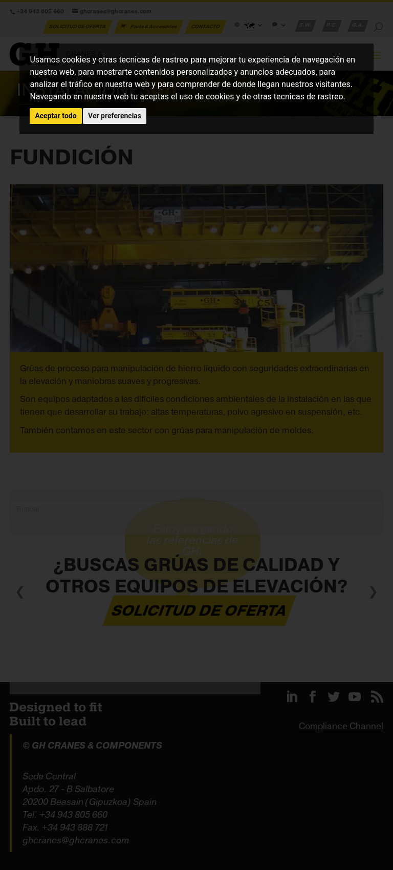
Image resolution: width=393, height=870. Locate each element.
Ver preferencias (114, 116)
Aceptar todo (55, 116)
